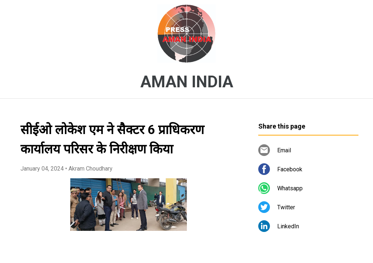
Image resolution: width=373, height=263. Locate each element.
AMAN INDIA (186, 81)
